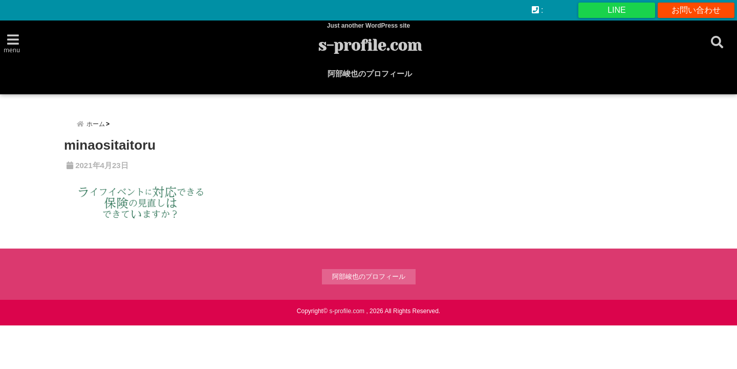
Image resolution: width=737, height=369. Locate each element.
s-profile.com (370, 45)
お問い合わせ (696, 10)
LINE (617, 10)
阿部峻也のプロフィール (370, 73)
